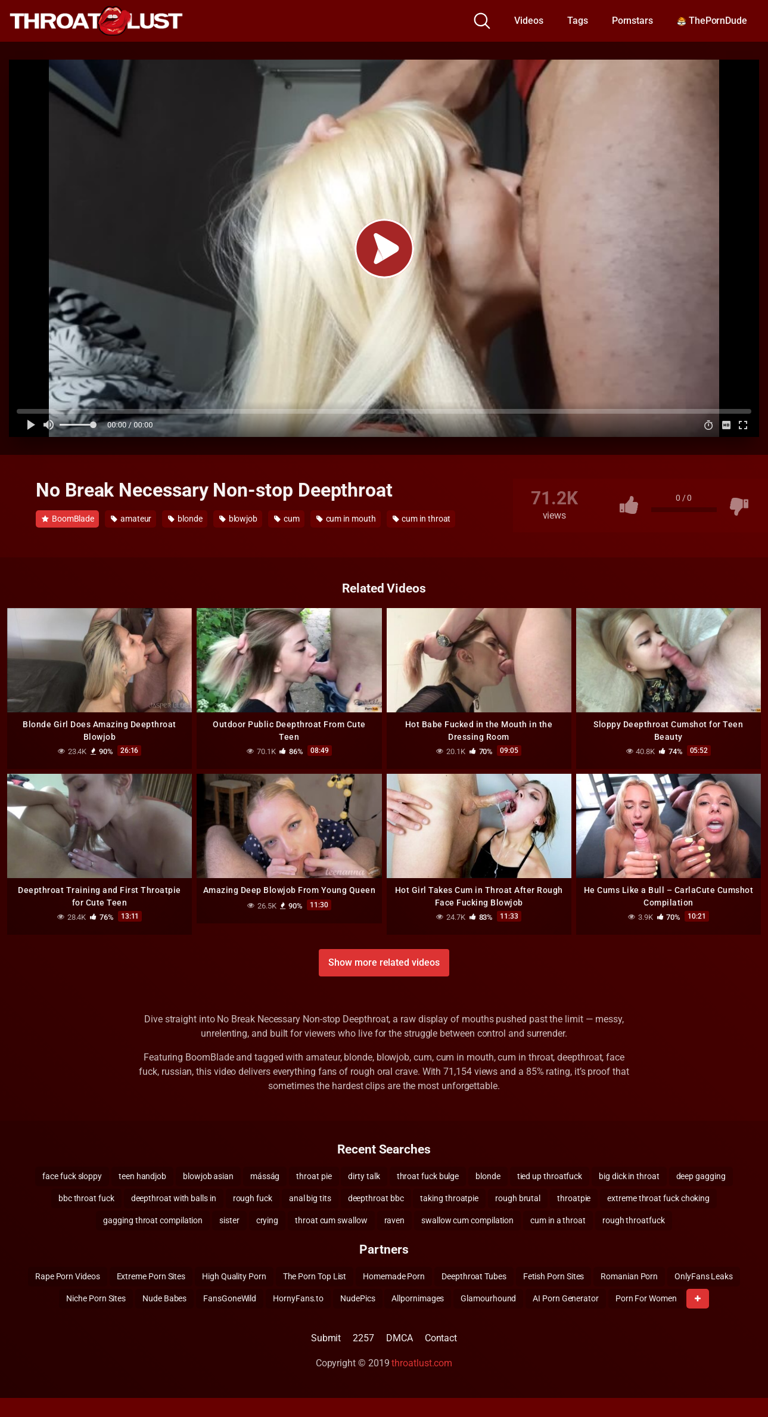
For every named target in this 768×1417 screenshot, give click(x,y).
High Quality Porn (234, 1276)
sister (229, 1220)
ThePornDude (712, 20)
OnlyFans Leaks (703, 1276)
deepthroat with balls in (173, 1198)
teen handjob (142, 1176)
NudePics (357, 1298)
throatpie (573, 1198)
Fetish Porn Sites (553, 1276)
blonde (185, 518)
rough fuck (252, 1198)
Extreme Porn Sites (151, 1276)
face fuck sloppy (72, 1176)
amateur (131, 518)
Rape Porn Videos (67, 1276)
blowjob (238, 518)
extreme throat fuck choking (658, 1198)
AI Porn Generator (566, 1298)
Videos (528, 20)
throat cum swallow (331, 1220)
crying (267, 1220)
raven (394, 1220)
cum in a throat (558, 1220)
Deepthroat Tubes (473, 1276)
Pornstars (632, 20)
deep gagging (701, 1176)
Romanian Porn (629, 1276)
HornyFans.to (298, 1298)
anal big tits (310, 1198)
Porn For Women (646, 1298)
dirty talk (364, 1176)
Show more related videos (383, 962)
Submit (326, 1338)
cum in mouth (346, 518)
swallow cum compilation (467, 1220)
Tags (577, 20)
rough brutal (517, 1198)
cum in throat (422, 518)
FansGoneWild (229, 1298)
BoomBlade (68, 518)
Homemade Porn (394, 1276)
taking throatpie (449, 1198)
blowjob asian (208, 1176)
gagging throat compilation (153, 1220)
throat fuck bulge (428, 1176)
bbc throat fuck (86, 1198)
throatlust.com (421, 1363)
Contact (441, 1338)
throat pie (313, 1176)
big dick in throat (629, 1176)
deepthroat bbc (376, 1198)
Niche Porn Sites (96, 1298)
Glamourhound (488, 1298)
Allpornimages (417, 1298)
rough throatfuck (633, 1220)
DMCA (399, 1338)
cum (287, 518)
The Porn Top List (315, 1276)
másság (265, 1176)
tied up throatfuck (550, 1176)
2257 (363, 1338)
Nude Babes (164, 1298)
